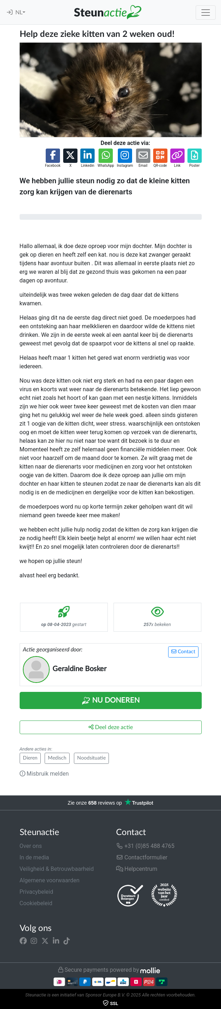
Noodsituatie (91, 758)
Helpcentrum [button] (136, 868)
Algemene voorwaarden (50, 880)
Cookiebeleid (36, 903)
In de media (34, 857)
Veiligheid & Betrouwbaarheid (57, 868)
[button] (52, 158)
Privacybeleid (36, 891)
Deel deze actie (111, 727)
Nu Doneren (111, 701)
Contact (183, 651)
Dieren (30, 758)
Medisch (57, 758)
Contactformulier (142, 857)
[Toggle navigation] (206, 12)
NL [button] (18, 12)
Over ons (31, 846)
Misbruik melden (44, 773)
